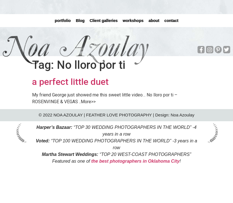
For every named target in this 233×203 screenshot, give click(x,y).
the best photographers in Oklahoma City (135, 161)
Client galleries (103, 20)
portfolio (63, 20)
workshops (133, 20)
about (154, 20)
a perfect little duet (70, 81)
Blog (80, 20)
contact (171, 20)
